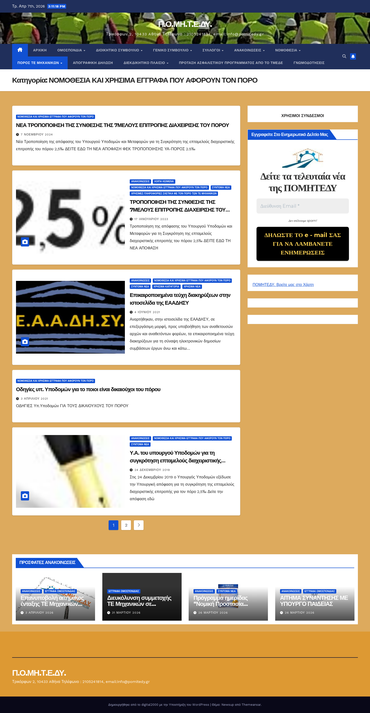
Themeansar (251, 704)
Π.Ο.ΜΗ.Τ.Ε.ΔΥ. (185, 24)
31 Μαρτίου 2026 (126, 612)
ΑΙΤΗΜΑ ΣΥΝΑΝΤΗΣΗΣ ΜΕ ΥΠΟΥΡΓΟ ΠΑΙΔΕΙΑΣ (314, 600)
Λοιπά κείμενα (164, 181)
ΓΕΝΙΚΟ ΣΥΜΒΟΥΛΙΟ (171, 50)
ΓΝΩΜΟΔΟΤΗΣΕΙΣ (309, 63)
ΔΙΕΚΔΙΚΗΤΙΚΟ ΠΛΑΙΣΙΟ (145, 63)
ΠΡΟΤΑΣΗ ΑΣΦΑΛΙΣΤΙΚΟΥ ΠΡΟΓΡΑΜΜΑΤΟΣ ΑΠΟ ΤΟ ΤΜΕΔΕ (231, 63)
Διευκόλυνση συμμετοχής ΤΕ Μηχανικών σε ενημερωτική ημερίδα (139, 603)
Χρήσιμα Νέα (192, 286)
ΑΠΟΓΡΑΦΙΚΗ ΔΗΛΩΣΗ (93, 63)
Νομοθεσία (286, 50)
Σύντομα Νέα (221, 187)
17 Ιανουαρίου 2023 (151, 219)
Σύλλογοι (211, 50)
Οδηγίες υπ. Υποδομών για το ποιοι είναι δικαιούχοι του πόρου (88, 389)
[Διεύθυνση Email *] (303, 206)
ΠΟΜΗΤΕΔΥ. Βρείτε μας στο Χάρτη (283, 284)
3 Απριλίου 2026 (39, 612)
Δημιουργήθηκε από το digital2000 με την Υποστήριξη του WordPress (159, 704)
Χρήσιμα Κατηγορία (166, 286)
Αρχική (40, 50)
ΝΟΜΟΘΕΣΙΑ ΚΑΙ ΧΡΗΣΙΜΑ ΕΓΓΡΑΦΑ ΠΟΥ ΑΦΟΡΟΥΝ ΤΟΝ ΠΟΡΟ (55, 116)
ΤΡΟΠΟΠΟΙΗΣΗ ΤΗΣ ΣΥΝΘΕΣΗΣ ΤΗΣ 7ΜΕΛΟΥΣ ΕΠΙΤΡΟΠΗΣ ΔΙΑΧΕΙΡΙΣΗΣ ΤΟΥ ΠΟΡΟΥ (177, 210)
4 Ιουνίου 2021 (147, 312)
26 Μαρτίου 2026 (213, 612)
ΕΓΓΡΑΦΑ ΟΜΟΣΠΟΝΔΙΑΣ (60, 591)
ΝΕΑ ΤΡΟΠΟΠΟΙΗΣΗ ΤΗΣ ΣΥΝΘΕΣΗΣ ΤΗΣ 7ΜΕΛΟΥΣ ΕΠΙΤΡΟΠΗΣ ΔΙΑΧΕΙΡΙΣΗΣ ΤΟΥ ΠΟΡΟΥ (122, 125)
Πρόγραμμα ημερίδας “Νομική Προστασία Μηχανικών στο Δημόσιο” (225, 603)
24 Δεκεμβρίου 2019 (152, 470)
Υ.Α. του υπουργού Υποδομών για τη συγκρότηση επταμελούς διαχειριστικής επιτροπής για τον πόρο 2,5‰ (175, 461)
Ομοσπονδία (70, 50)
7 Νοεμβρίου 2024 (37, 134)
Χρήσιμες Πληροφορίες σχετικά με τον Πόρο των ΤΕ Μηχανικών (174, 193)
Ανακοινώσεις (248, 50)
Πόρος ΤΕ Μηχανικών (38, 63)
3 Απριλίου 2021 (34, 398)
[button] (344, 56)
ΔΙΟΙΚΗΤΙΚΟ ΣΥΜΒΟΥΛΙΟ (118, 50)
